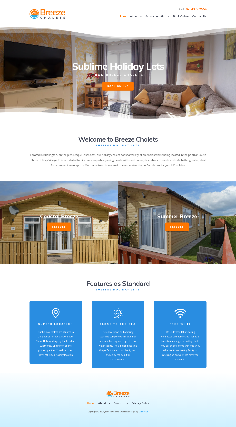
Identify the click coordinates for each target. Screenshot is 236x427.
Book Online (181, 16)
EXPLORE (59, 226)
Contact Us (199, 16)
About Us (136, 16)
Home (122, 16)
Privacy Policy (140, 403)
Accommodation (155, 16)
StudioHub (143, 411)
